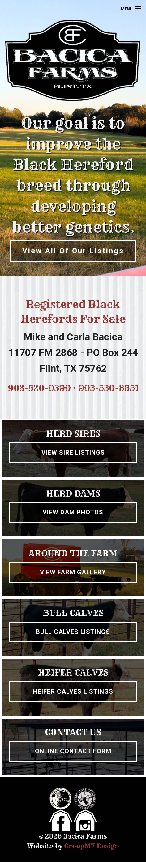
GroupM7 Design (91, 846)
